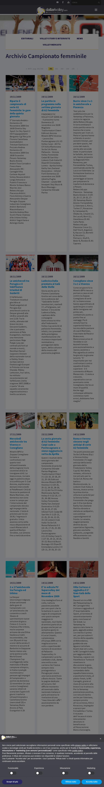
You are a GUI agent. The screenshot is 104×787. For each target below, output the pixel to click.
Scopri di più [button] (12, 782)
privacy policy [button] (81, 745)
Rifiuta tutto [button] (71, 782)
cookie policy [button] (77, 750)
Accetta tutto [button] (92, 782)
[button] (100, 739)
